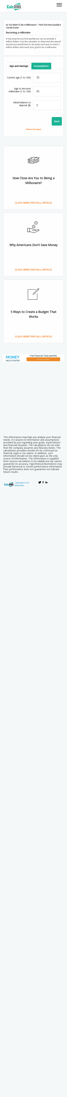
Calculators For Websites (22, 484)
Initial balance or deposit (22, 104)
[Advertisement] (33, 397)
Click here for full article (33, 202)
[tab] (19, 66)
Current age (19, 77)
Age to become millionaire (20, 90)
